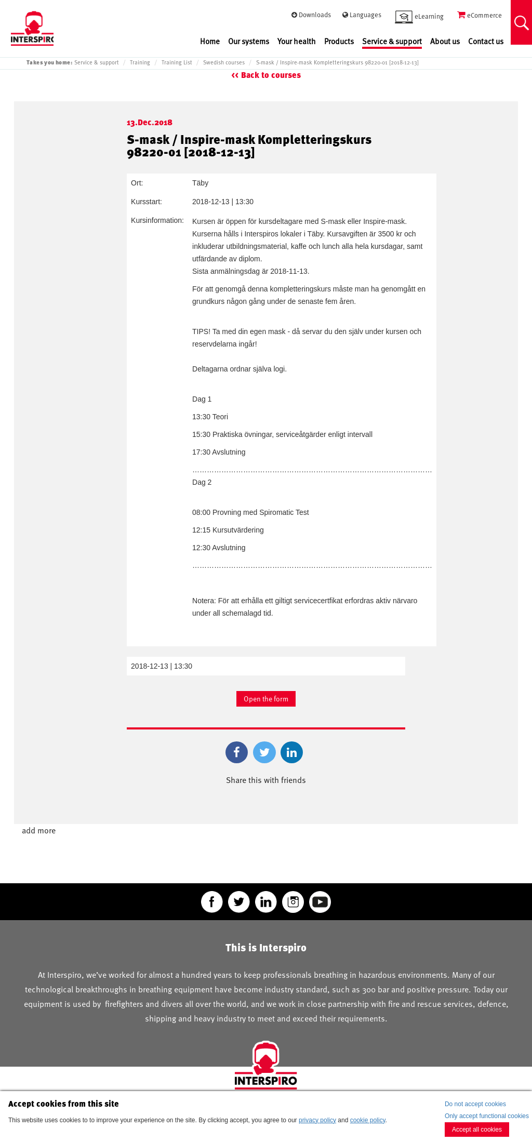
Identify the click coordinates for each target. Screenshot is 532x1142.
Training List (177, 62)
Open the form (266, 698)
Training (140, 62)
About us (445, 41)
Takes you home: (49, 62)
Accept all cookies (477, 1129)
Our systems (248, 41)
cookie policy (367, 1120)
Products (339, 41)
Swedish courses (224, 62)
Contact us (485, 41)
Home (210, 41)
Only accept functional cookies (487, 1116)
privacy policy (317, 1120)
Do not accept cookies (475, 1104)
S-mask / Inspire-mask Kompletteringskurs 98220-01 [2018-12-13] (337, 62)
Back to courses (271, 75)
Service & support (392, 41)
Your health (296, 41)
